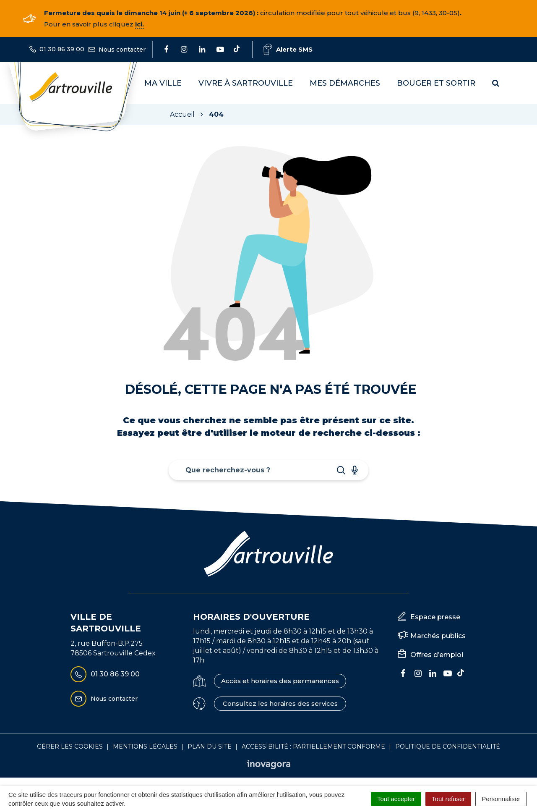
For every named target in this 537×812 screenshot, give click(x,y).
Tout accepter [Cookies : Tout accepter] (396, 798)
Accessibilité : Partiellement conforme (313, 746)
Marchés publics (438, 636)
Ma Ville (163, 83)
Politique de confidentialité (447, 746)
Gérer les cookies (70, 746)
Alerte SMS (288, 49)
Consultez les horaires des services (280, 703)
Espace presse (435, 617)
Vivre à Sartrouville (245, 83)
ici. (139, 24)
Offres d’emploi (436, 655)
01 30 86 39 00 (105, 674)
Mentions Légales (145, 746)
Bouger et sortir (436, 83)
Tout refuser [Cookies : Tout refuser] (448, 798)
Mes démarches (345, 83)
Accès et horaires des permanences (280, 681)
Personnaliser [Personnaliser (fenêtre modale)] (501, 798)
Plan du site (210, 746)
